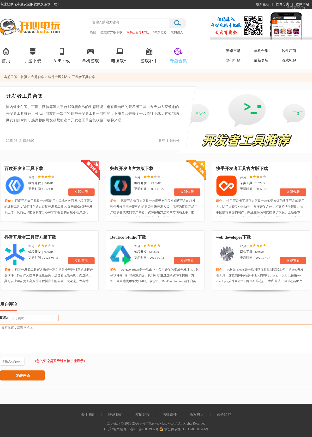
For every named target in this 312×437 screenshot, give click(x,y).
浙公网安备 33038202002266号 (184, 429)
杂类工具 (246, 183)
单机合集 (261, 51)
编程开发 (34, 183)
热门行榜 (233, 60)
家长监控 (224, 414)
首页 (6, 55)
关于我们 (88, 414)
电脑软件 (119, 55)
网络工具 (246, 252)
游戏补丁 (149, 55)
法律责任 (169, 414)
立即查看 (81, 192)
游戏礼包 (289, 60)
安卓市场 (233, 51)
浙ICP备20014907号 (144, 429)
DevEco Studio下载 (128, 237)
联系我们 (115, 414)
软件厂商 (289, 51)
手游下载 (32, 55)
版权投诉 (197, 414)
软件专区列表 (58, 77)
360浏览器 (160, 32)
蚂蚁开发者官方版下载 (131, 168)
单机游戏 (90, 55)
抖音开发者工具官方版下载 (30, 237)
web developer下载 (233, 237)
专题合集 (178, 55)
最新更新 (262, 4)
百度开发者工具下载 (23, 168)
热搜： (94, 32)
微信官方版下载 (111, 32)
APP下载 (61, 55)
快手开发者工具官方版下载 (242, 168)
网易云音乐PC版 (137, 32)
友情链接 (142, 414)
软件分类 (282, 4)
